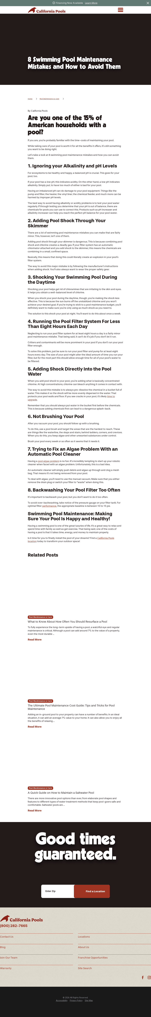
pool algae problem (48, 461)
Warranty (5, 968)
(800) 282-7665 (13, 926)
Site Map (89, 1000)
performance (49, 506)
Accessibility (61, 1000)
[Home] (46, 10)
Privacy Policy (76, 1000)
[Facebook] (142, 977)
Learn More (91, 3)
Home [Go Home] (30, 99)
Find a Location (95, 891)
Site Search (85, 968)
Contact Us (6, 936)
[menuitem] (61, 1000)
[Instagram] (149, 977)
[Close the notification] (148, 3)
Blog (2, 947)
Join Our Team (8, 957)
